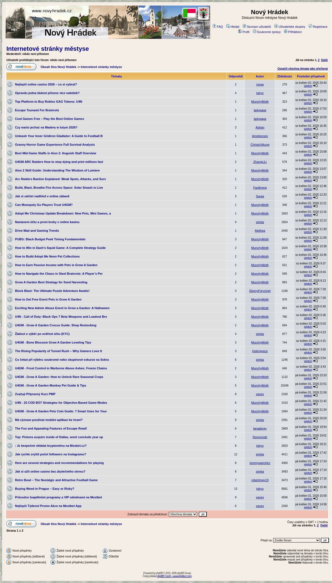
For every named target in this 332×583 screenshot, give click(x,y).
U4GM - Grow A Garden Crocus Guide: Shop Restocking (55, 325)
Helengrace (260, 351)
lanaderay (259, 428)
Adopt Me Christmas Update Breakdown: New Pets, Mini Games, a (63, 213)
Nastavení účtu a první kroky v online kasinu (47, 222)
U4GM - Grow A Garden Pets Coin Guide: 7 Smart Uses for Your (61, 411)
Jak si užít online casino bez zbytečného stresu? (50, 471)
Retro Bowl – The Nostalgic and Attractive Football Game (56, 480)
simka (260, 222)
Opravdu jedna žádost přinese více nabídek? (47, 93)
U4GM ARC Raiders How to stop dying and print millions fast (59, 161)
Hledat (232, 26)
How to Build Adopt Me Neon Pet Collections (47, 256)
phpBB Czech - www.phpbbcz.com (174, 576)
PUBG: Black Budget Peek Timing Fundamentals (50, 239)
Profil (243, 32)
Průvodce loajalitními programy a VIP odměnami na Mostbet (58, 497)
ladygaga (260, 110)
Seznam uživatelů (257, 26)
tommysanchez (260, 463)
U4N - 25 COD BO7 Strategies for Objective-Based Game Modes (61, 402)
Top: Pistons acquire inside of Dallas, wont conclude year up (59, 437)
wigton (308, 85)
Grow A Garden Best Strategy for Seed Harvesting (51, 282)
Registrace (318, 26)
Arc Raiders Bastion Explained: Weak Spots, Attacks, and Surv (60, 179)
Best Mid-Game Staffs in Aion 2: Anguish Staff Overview (55, 153)
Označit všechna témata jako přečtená (302, 68)
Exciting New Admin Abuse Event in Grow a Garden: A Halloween (62, 308)
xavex (260, 394)
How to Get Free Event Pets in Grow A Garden (48, 299)
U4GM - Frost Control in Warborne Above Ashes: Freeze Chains (61, 368)
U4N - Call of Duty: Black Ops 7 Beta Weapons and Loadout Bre (61, 316)
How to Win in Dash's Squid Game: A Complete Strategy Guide (60, 247)
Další (324, 60)
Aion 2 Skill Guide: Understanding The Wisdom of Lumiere (57, 170)
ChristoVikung (259, 144)
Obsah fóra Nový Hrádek (58, 67)
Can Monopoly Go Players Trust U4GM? (44, 204)
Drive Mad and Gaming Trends (37, 230)
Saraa (260, 196)
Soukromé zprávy (267, 32)
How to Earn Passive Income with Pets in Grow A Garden (56, 265)
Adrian (260, 127)
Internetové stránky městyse (47, 48)
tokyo (259, 93)
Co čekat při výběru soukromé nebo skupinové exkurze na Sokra (62, 359)
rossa (260, 84)
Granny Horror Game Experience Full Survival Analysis (55, 144)
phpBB (159, 573)
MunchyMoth (260, 101)
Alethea (260, 230)
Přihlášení (293, 32)
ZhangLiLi (259, 161)
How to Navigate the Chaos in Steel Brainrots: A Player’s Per (59, 273)
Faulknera (260, 187)
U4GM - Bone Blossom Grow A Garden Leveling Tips (53, 342)
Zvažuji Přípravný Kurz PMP (35, 394)
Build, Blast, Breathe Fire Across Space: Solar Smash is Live (59, 187)
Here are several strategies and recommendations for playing (59, 463)
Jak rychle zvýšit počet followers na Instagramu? (50, 454)
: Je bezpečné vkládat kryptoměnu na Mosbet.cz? (51, 445)
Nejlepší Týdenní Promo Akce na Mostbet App (48, 506)
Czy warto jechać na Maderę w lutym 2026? (46, 127)
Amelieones (260, 136)
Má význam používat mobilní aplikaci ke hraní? (49, 420)
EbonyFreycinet (259, 290)
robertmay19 (260, 480)
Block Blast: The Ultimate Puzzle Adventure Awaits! (52, 290)
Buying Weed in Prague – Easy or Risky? (44, 488)
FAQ (218, 26)
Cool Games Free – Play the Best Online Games (49, 118)
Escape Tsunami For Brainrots (37, 110)
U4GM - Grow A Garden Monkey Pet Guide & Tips (50, 385)
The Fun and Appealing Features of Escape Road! (51, 428)
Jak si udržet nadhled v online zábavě (42, 196)
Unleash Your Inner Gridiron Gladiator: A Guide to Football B (59, 136)
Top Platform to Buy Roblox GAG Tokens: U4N (48, 101)
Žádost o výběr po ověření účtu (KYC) (42, 333)
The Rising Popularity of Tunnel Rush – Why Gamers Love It (58, 351)
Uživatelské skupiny (289, 26)
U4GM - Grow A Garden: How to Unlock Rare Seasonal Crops (59, 376)
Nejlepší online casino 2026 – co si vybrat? (46, 84)
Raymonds (260, 437)
